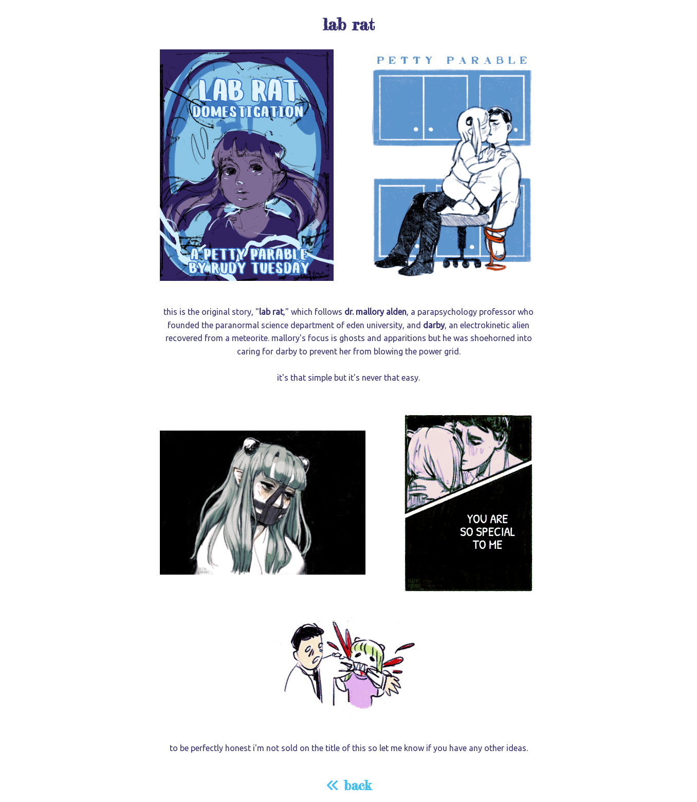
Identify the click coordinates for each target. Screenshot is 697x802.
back (348, 785)
